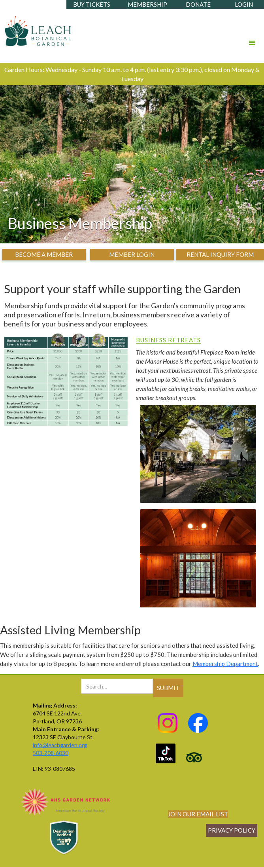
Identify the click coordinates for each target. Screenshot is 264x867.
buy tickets (91, 4)
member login (132, 254)
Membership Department (225, 663)
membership (147, 4)
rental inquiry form (220, 254)
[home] (36, 29)
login (244, 4)
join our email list (198, 814)
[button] (252, 32)
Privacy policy (231, 830)
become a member (44, 254)
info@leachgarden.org (60, 745)
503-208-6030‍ (50, 752)
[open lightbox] (198, 456)
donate (198, 4)
